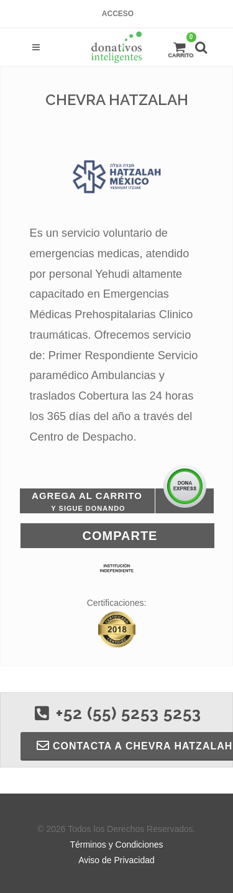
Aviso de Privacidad (116, 860)
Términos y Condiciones (116, 844)
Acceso (118, 13)
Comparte (120, 536)
